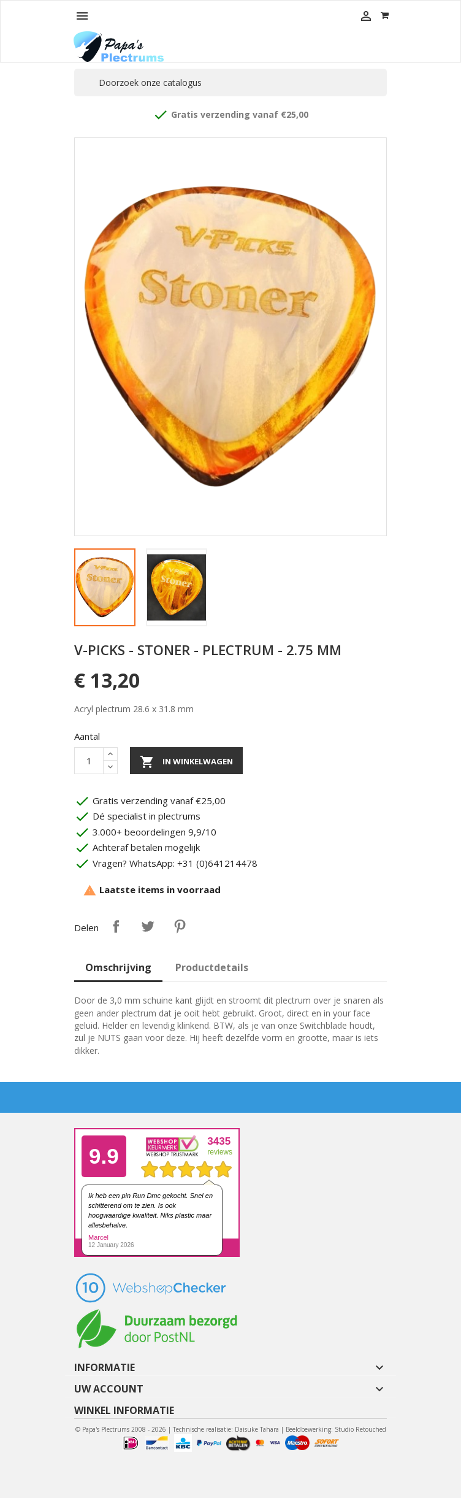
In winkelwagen (186, 762)
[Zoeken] (230, 82)
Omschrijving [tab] (118, 967)
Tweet (147, 926)
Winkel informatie (124, 1410)
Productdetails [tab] (211, 967)
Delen (116, 926)
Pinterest (179, 926)
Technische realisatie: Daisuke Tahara (226, 1429)
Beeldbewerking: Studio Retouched (336, 1429)
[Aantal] (89, 760)
